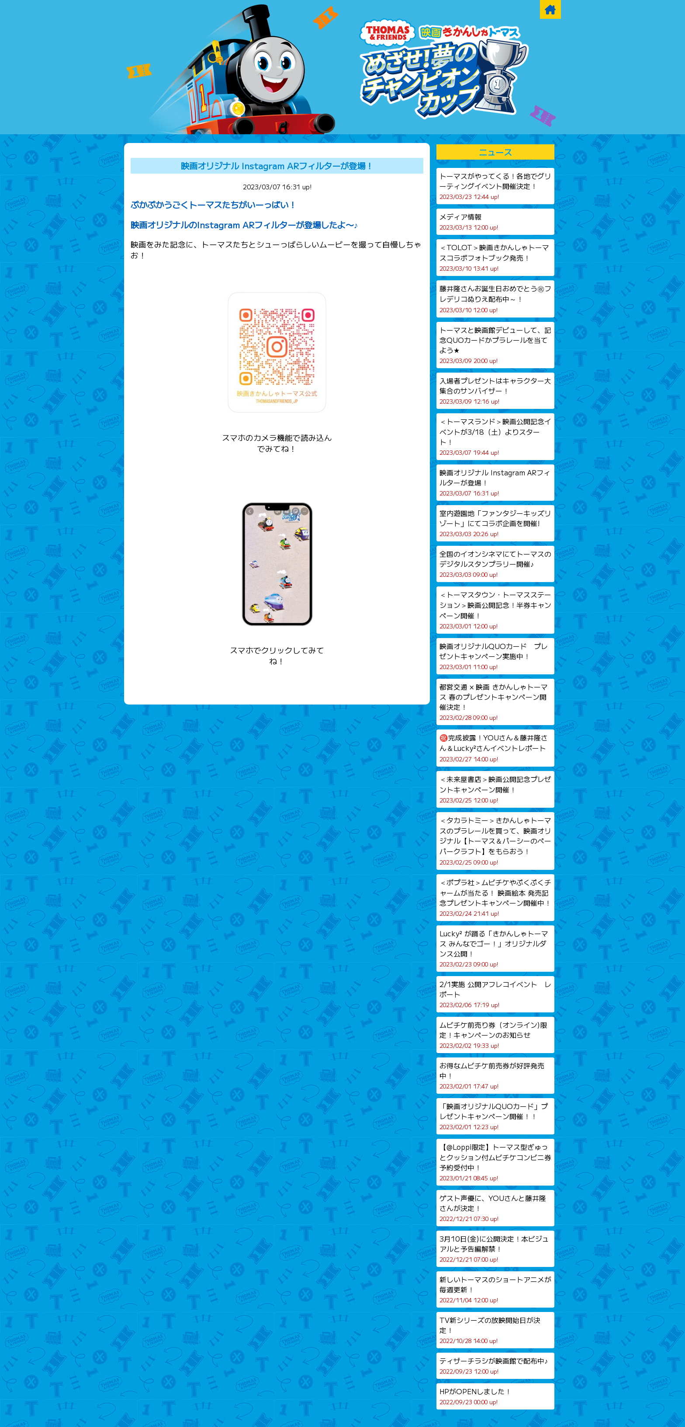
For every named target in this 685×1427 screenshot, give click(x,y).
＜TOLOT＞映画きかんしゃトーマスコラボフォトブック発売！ (494, 257)
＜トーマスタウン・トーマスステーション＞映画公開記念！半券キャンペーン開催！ (495, 610)
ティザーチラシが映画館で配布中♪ (493, 1365)
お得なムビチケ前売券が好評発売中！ (491, 1075)
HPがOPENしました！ (475, 1396)
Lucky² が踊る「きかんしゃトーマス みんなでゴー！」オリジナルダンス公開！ (493, 948)
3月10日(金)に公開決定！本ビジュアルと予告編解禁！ (494, 1248)
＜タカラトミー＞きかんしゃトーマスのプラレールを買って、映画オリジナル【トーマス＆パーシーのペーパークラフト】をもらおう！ (495, 840)
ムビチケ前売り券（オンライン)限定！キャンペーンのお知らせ (493, 1035)
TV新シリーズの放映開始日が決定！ (489, 1330)
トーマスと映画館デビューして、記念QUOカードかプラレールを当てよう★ (495, 345)
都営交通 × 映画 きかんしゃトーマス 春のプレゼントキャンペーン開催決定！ (493, 702)
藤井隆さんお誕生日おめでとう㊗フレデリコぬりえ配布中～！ (495, 298)
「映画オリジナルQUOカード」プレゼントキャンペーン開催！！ (493, 1116)
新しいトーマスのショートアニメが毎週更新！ (495, 1289)
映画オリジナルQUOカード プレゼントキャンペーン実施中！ (493, 656)
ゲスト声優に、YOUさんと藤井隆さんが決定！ (492, 1208)
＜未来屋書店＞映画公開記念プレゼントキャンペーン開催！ (495, 789)
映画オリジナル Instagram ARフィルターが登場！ (277, 166)
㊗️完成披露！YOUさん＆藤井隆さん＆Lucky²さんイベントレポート (493, 748)
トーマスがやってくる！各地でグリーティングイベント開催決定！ (495, 186)
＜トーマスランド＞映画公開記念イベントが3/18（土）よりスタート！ (495, 436)
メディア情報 (468, 221)
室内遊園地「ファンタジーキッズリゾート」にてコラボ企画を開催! (495, 523)
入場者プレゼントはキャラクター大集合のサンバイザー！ (495, 390)
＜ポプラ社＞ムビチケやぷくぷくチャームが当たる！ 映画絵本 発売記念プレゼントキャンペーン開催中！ (495, 897)
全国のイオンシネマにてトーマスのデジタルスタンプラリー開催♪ (495, 564)
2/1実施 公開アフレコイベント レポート (495, 994)
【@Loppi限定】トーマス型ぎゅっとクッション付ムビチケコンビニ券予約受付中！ (495, 1162)
